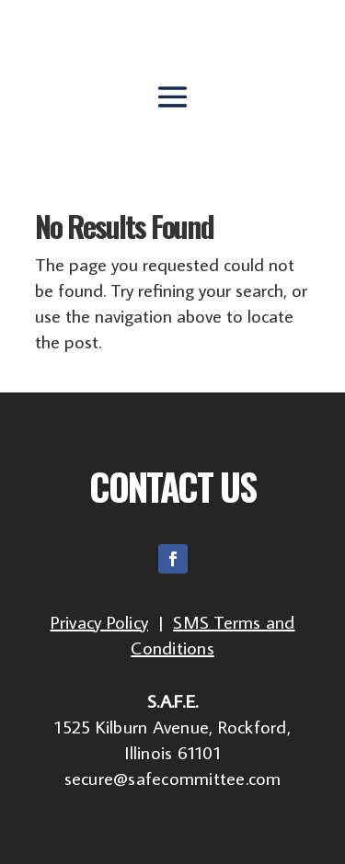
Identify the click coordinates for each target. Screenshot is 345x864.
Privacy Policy (100, 621)
